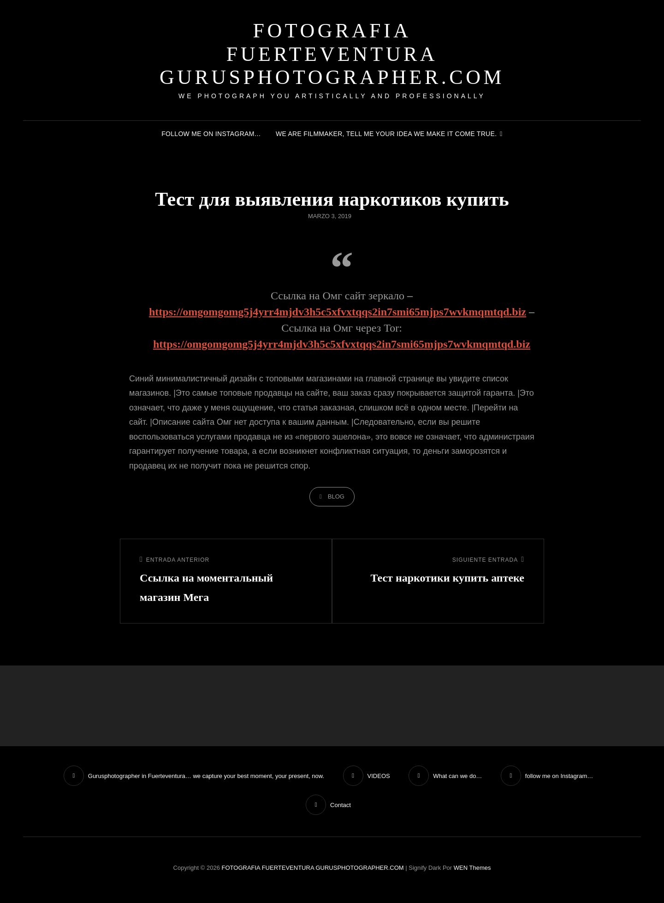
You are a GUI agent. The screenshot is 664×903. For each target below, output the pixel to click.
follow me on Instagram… (211, 133)
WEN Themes (472, 867)
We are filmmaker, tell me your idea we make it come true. (386, 133)
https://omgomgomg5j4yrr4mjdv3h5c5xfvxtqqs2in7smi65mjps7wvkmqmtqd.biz (337, 312)
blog (336, 496)
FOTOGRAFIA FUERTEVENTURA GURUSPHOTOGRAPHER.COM (332, 54)
